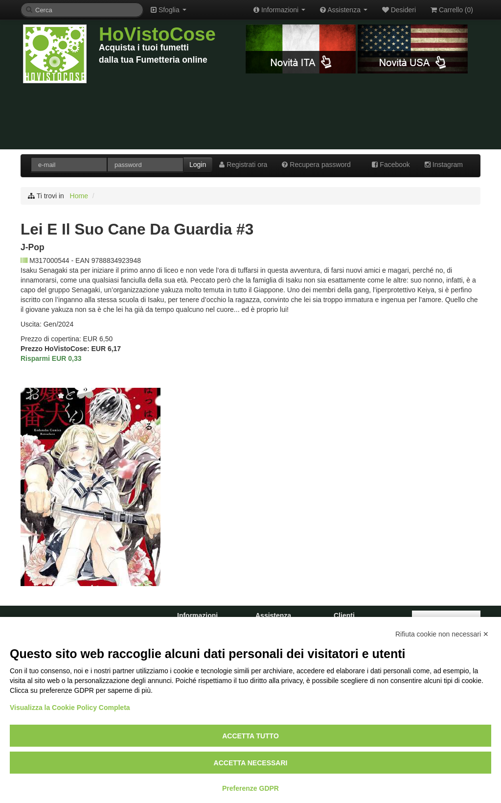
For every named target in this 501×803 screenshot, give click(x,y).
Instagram (444, 164)
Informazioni (279, 10)
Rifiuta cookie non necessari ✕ (442, 634)
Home (79, 196)
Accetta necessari (251, 763)
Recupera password (316, 164)
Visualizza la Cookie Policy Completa (70, 707)
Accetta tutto (250, 736)
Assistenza (343, 10)
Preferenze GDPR (250, 788)
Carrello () (452, 10)
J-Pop (33, 247)
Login (197, 164)
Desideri (399, 10)
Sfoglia (168, 10)
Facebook (391, 164)
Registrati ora (243, 164)
